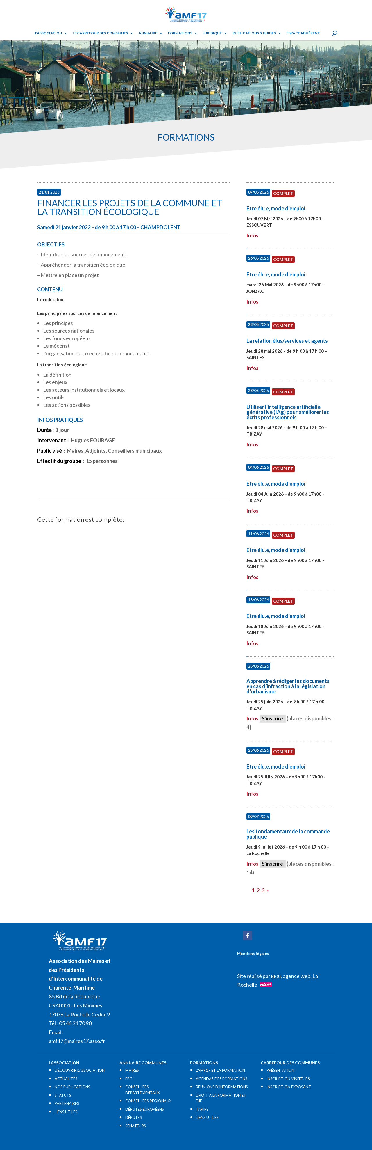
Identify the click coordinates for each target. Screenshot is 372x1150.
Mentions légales (253, 953)
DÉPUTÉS (133, 1117)
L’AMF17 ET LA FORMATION (220, 1070)
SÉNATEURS (135, 1126)
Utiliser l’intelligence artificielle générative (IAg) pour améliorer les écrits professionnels (287, 412)
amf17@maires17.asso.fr (77, 1041)
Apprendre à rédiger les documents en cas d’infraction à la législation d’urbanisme (288, 686)
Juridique (212, 33)
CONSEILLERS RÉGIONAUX (148, 1100)
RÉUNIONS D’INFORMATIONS (222, 1087)
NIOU (276, 976)
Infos (252, 235)
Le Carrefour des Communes (100, 33)
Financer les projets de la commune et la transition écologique (129, 207)
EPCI (129, 1078)
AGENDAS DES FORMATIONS (221, 1078)
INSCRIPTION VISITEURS (288, 1078)
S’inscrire (272, 718)
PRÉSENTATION (280, 1070)
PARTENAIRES (67, 1103)
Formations (180, 33)
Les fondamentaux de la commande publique (288, 834)
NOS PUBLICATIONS (72, 1087)
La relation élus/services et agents (287, 341)
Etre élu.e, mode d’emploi (275, 208)
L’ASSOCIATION (48, 33)
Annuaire (148, 33)
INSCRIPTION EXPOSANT (289, 1087)
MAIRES (132, 1070)
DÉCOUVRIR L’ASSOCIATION (80, 1070)
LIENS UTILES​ (66, 1112)
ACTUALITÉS (66, 1078)
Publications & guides (254, 33)
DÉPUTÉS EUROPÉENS (144, 1109)
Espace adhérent (303, 33)
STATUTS (63, 1095)
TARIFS (202, 1109)
